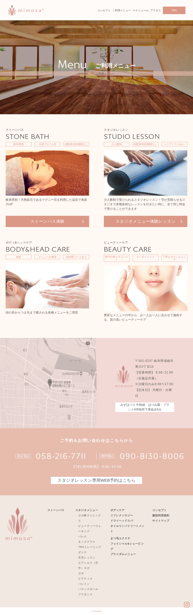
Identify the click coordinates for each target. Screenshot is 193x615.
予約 (174, 10)
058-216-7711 (61, 456)
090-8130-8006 (152, 456)
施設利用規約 (160, 515)
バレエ (82, 536)
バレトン (84, 583)
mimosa (83, 73)
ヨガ (81, 573)
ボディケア (117, 510)
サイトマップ (160, 520)
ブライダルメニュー (123, 554)
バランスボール (88, 589)
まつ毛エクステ (120, 538)
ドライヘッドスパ (121, 520)
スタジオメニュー (86, 510)
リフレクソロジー (121, 515)
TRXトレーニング (89, 546)
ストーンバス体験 (47, 221)
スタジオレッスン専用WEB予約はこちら (96, 480)
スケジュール (141, 10)
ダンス (82, 552)
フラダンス (85, 594)
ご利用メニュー (121, 10)
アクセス (155, 10)
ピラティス (85, 578)
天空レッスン (86, 557)
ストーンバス (55, 510)
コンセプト (103, 10)
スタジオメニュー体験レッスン (146, 221)
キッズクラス (86, 541)
